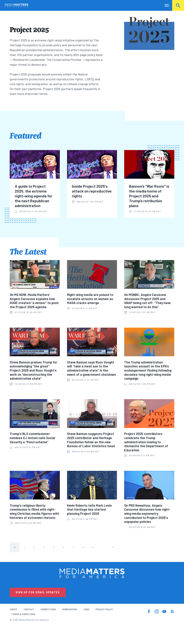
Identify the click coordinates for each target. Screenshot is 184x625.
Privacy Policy (104, 609)
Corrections (48, 609)
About (13, 609)
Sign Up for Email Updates (38, 592)
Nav (164, 5)
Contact (29, 609)
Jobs (86, 609)
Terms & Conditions (23, 614)
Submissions (69, 609)
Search (178, 5)
